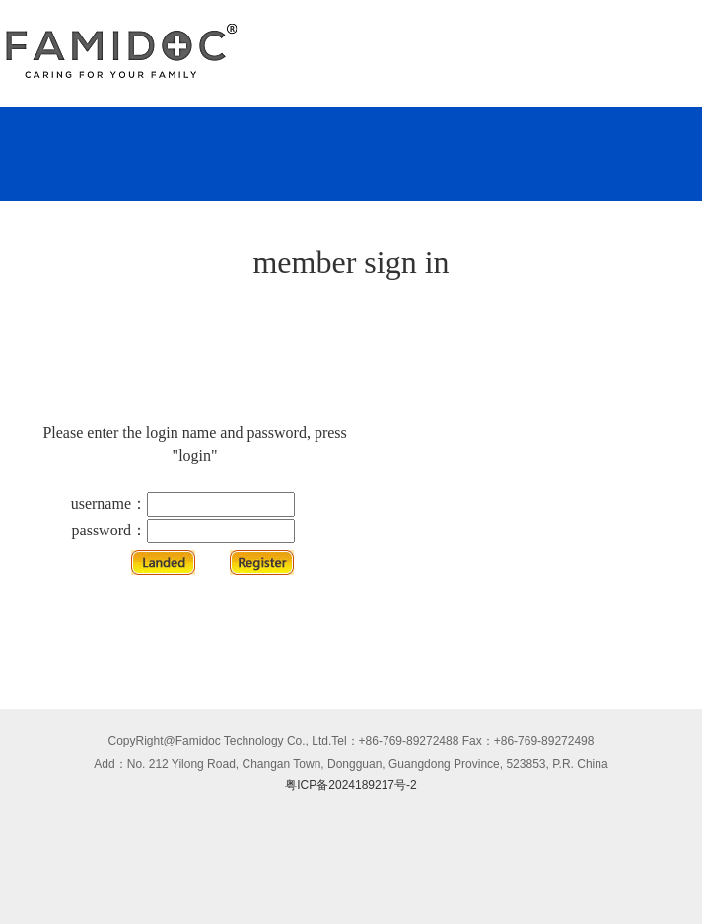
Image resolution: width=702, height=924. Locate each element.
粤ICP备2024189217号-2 (350, 785)
